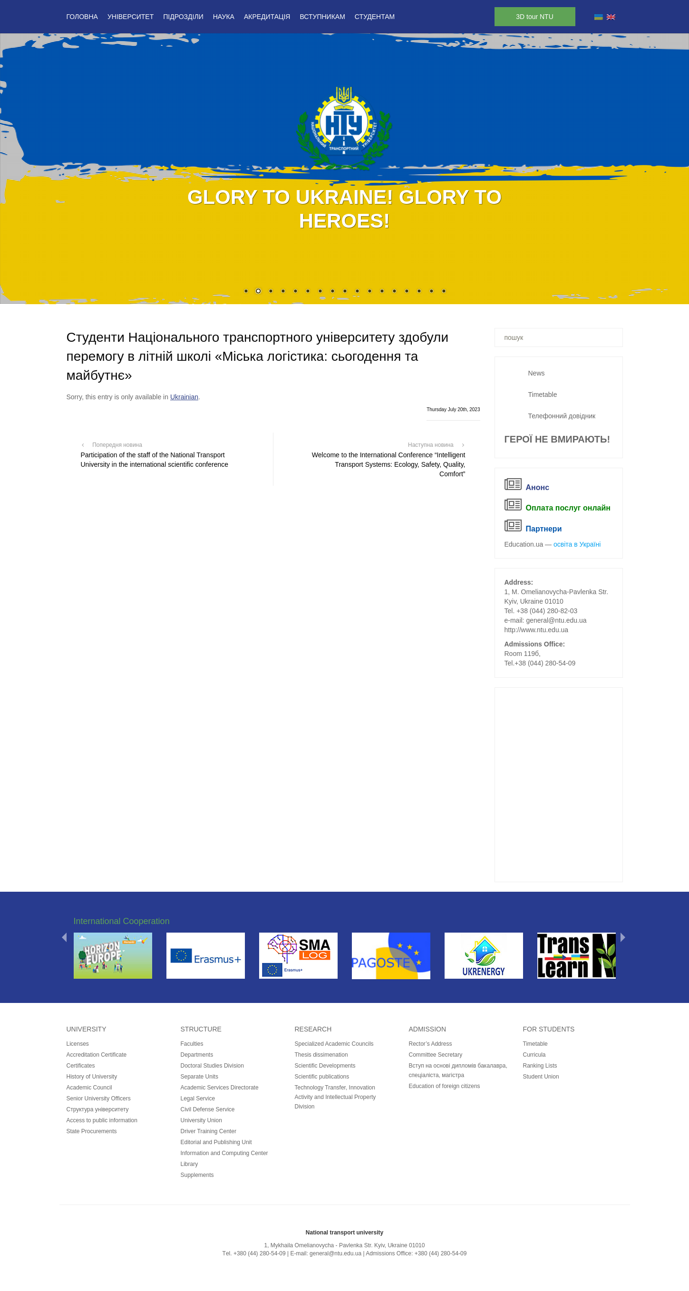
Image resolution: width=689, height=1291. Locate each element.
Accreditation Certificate (97, 1054)
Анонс (538, 487)
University (87, 1029)
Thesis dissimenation (321, 1054)
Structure (201, 1029)
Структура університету (98, 1109)
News (536, 373)
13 (394, 292)
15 (419, 292)
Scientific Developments (325, 1065)
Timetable (542, 394)
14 (406, 292)
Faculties (192, 1044)
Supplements (197, 1175)
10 (357, 292)
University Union (201, 1120)
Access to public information (102, 1120)
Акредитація (267, 16)
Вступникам (322, 16)
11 (369, 292)
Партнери (544, 529)
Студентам (375, 16)
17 (443, 292)
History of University (92, 1076)
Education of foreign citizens (444, 1086)
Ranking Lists (540, 1065)
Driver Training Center (208, 1131)
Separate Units (199, 1076)
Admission (427, 1029)
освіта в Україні (577, 544)
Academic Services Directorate (220, 1087)
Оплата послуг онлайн (568, 508)
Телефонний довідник (562, 416)
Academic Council (89, 1087)
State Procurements (92, 1131)
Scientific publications (322, 1076)
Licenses (78, 1044)
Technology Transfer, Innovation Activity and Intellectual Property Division (335, 1097)
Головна (82, 16)
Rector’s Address (430, 1044)
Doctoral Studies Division (212, 1065)
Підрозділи (183, 16)
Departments (197, 1054)
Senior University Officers (99, 1098)
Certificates (81, 1065)
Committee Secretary (436, 1054)
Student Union (541, 1076)
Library (189, 1164)
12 (382, 292)
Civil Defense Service (208, 1109)
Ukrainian (184, 397)
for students (549, 1029)
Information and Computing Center (224, 1153)
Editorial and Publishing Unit (216, 1142)
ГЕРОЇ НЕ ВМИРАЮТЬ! (558, 439)
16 (431, 292)
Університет (130, 16)
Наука (223, 16)
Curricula (534, 1054)
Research (313, 1029)
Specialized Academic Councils (334, 1044)
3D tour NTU (534, 16)
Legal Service (198, 1098)
